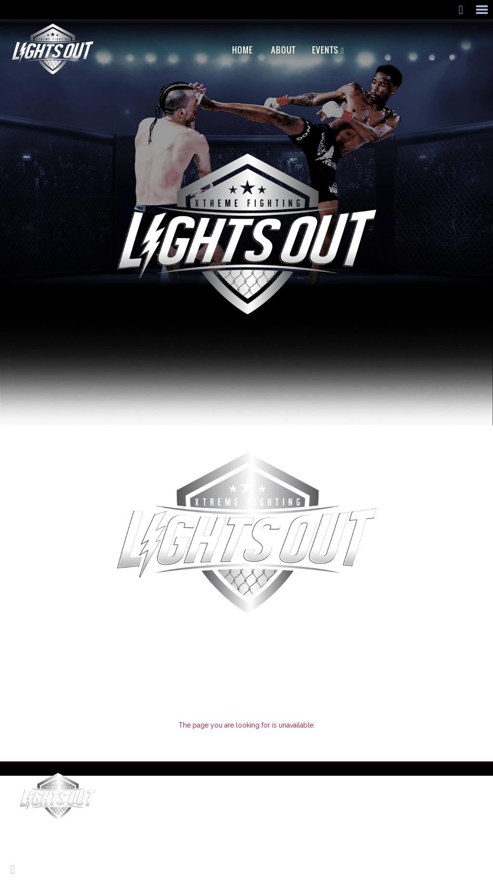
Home (242, 50)
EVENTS (325, 50)
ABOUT (283, 50)
